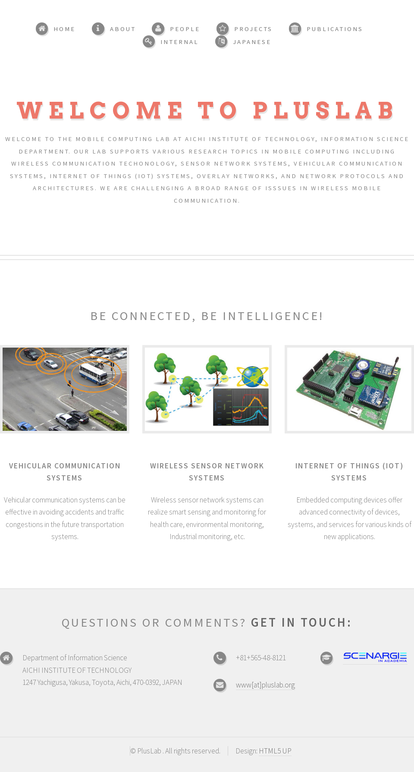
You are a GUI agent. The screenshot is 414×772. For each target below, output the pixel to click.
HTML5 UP (275, 751)
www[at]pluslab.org (265, 685)
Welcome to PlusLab (207, 110)
